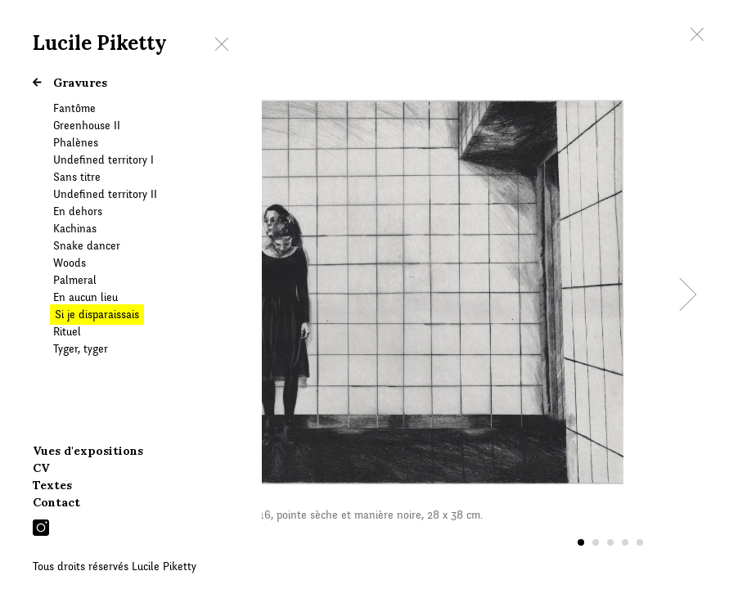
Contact (56, 502)
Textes (52, 485)
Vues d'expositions (88, 450)
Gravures (70, 82)
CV (41, 468)
